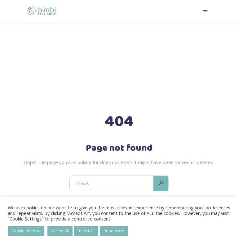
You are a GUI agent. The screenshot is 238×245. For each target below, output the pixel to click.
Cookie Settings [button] (26, 231)
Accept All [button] (60, 231)
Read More (114, 231)
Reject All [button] (86, 231)
